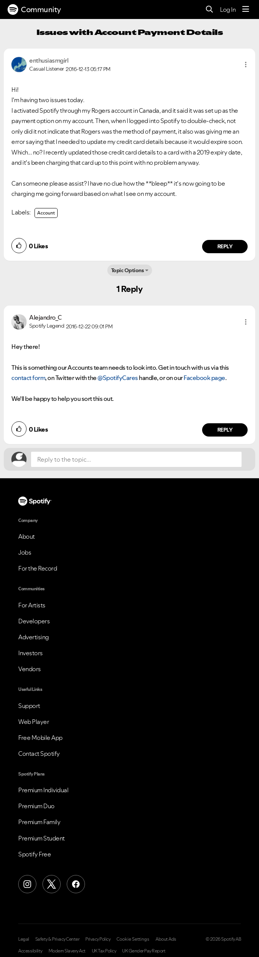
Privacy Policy (97, 939)
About (26, 536)
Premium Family (39, 822)
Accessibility (30, 951)
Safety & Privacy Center (57, 939)
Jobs (24, 552)
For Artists (32, 605)
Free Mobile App (40, 737)
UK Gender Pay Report (143, 951)
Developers (34, 621)
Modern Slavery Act (67, 951)
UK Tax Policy (104, 951)
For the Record (37, 568)
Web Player (33, 721)
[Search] (209, 9)
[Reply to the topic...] (136, 459)
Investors (30, 653)
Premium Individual (43, 790)
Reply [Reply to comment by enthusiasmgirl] (225, 246)
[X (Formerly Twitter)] (51, 884)
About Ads (165, 939)
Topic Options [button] (127, 270)
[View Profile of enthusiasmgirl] (48, 60)
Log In (227, 9)
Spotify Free (34, 854)
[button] (245, 64)
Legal (23, 939)
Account (46, 213)
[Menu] (245, 9)
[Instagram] (27, 884)
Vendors (29, 669)
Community (34, 9)
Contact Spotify (39, 753)
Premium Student (41, 838)
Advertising (33, 637)
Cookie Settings (132, 939)
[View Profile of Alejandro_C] (45, 317)
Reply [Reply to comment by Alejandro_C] (225, 430)
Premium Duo (36, 806)
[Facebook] (76, 884)
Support (29, 706)
